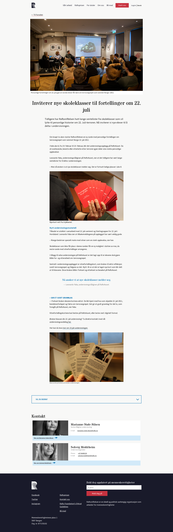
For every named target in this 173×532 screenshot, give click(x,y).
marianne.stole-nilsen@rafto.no (87, 431)
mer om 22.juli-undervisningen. (75, 328)
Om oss (101, 5)
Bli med (110, 5)
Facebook (35, 495)
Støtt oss (122, 5)
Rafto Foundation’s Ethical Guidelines (71, 505)
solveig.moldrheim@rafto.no (87, 456)
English (133, 5)
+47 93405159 (82, 453)
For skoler (91, 5)
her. (69, 322)
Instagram (36, 503)
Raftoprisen (79, 5)
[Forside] (34, 6)
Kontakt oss (65, 499)
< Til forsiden (37, 14)
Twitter (35, 499)
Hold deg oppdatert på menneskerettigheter (110, 482)
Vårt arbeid (67, 5)
